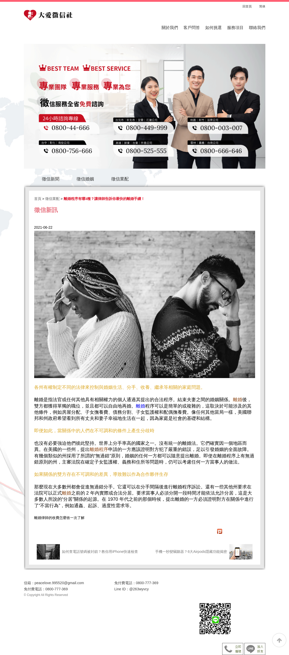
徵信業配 (120, 178)
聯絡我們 (257, 27)
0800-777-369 (56, 590)
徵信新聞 (51, 178)
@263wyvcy (133, 590)
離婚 (140, 407)
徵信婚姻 (86, 178)
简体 (262, 6)
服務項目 (235, 27)
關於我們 (170, 27)
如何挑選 (213, 27)
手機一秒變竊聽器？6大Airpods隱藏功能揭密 (203, 553)
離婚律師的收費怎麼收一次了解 (59, 519)
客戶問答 (191, 27)
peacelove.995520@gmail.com (59, 584)
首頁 (37, 199)
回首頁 (250, 6)
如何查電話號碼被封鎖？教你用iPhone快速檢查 (87, 553)
